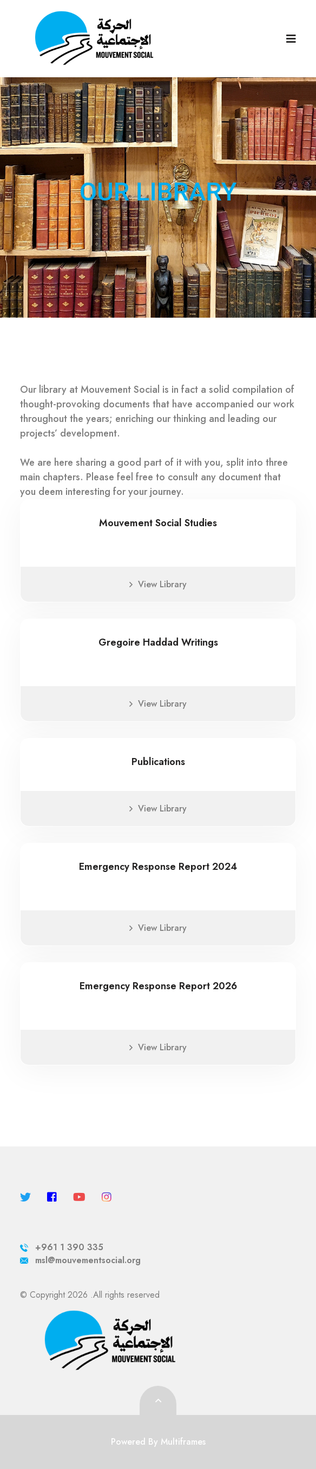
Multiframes (183, 1442)
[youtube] (79, 1198)
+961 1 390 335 (61, 1247)
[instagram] (106, 1198)
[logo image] (127, 38)
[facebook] (52, 1198)
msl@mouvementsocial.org (80, 1260)
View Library (158, 584)
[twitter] (25, 1198)
